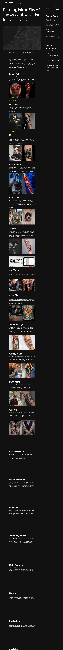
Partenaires (43, 1)
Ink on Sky (24, 52)
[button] (20, 3)
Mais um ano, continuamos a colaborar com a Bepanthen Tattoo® (52, 33)
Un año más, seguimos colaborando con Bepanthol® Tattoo (52, 38)
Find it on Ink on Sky (13, 100)
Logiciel (17, 1)
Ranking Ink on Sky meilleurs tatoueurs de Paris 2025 (53, 52)
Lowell (48, 64)
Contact (17, 3)
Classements (22, 1)
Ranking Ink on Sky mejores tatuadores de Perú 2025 (53, 69)
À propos (49, 1)
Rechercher (48, 8)
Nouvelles (32, 1)
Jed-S (48, 55)
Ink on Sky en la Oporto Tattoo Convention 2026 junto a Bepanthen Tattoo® (52, 20)
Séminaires (28, 1)
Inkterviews (38, 1)
